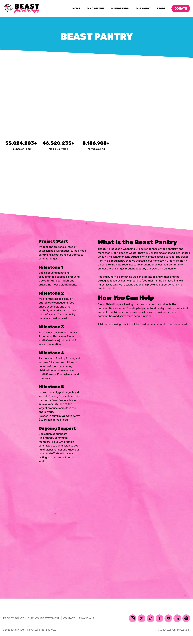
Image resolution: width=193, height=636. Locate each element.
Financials (86, 618)
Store (162, 9)
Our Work (143, 9)
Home (76, 9)
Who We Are (96, 9)
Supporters (120, 9)
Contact (69, 618)
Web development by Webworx (174, 630)
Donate (181, 8)
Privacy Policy (13, 618)
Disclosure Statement (43, 618)
